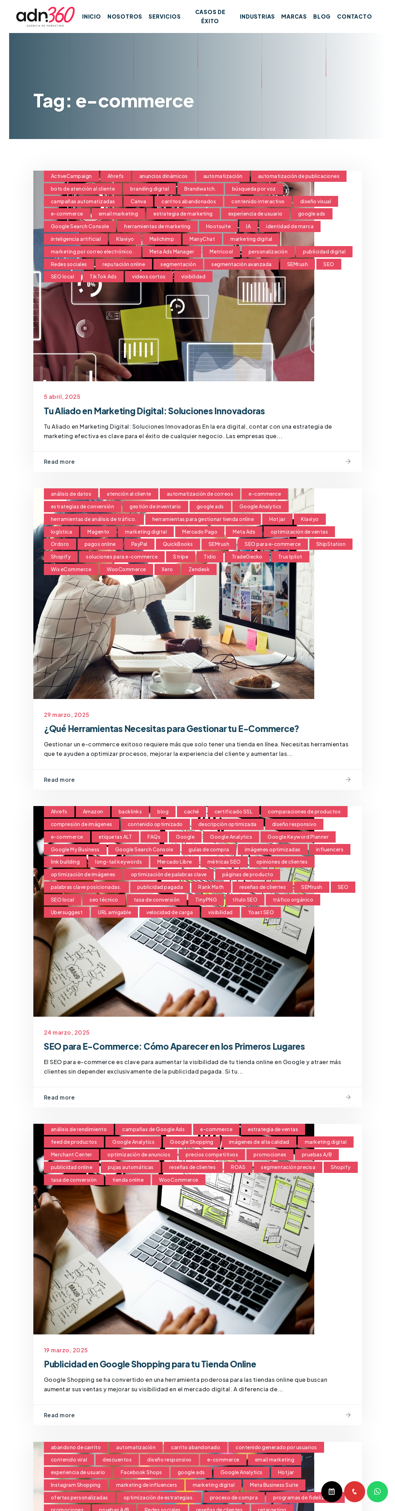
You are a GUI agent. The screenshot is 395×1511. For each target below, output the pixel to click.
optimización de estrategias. (159, 1498)
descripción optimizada (227, 825)
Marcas (294, 16)
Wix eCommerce (71, 569)
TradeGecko (247, 557)
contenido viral (69, 1461)
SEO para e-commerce (273, 544)
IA (248, 226)
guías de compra (209, 849)
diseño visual (315, 201)
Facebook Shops (141, 1473)
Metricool (221, 251)
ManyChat (202, 239)
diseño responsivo (294, 825)
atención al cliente (129, 494)
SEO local (62, 276)
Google (185, 837)
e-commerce (67, 213)
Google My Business (75, 849)
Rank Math (211, 887)
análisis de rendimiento (79, 1130)
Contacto (354, 16)
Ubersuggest (67, 912)
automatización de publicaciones (299, 176)
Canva (138, 201)
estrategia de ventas (273, 1130)
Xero (167, 569)
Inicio (97, 16)
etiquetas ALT (115, 837)
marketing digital (251, 239)
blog (163, 812)
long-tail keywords (118, 862)
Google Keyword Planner (298, 837)
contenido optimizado (155, 825)
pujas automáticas (131, 1167)
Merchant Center (71, 1155)
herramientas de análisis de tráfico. (94, 519)
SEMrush (297, 264)
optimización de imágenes (83, 875)
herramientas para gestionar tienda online (203, 519)
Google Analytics (260, 506)
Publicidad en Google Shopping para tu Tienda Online (170, 1364)
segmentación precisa (288, 1167)
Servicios (171, 16)
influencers (330, 849)
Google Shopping (191, 1143)
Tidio (210, 557)
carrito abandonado (195, 1448)
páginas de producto (248, 875)
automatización (223, 176)
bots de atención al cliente (83, 188)
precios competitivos (212, 1155)
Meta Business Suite (274, 1486)
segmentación (178, 264)
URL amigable (114, 912)
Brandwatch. (200, 188)
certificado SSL (234, 812)
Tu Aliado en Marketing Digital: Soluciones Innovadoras (174, 410)
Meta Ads (244, 531)
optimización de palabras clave (169, 875)
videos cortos (149, 276)
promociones (270, 1155)
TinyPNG (206, 900)
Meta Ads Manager (172, 251)
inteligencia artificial (76, 239)
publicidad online (72, 1167)
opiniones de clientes (282, 862)
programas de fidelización (305, 1498)
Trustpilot (290, 557)
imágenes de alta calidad (259, 1143)
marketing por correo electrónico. (92, 251)
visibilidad (193, 276)
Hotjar (277, 519)
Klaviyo (125, 239)
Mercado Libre (174, 862)
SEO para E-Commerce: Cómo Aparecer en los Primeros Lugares (197, 1046)
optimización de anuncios (138, 1155)
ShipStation (331, 544)
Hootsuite (218, 226)
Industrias (257, 16)
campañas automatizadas (83, 201)
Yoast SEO (261, 912)
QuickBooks (178, 544)
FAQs (153, 837)
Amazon (93, 812)
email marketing (118, 213)
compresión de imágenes (81, 825)
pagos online (100, 544)
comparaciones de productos (304, 812)
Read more (60, 462)
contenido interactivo (258, 201)
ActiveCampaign (71, 176)
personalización (268, 251)
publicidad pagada (160, 887)
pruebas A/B (317, 1155)
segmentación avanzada (241, 264)
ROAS (238, 1167)
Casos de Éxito (213, 16)
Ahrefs (115, 176)
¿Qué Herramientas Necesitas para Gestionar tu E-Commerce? (193, 728)
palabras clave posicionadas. (86, 887)
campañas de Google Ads (153, 1130)
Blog (322, 16)
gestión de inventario (155, 506)
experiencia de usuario (255, 213)
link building (65, 862)
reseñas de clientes (262, 887)
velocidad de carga (169, 912)
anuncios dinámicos (163, 176)
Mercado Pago (199, 531)
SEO (328, 264)
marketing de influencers (146, 1486)
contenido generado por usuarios (276, 1448)
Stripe (180, 557)
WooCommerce (126, 569)
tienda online (128, 1180)
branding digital (149, 188)
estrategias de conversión (82, 506)
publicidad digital (324, 251)
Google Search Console (80, 226)
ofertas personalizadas (79, 1498)
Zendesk (199, 569)
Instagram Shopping (76, 1486)
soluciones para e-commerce (122, 557)
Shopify (61, 557)
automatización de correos (200, 494)
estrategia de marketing (183, 213)
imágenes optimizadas (273, 849)
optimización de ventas (299, 531)
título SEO (244, 900)
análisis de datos (71, 494)
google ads (311, 213)
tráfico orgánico (293, 900)
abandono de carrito (76, 1448)
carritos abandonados (189, 201)
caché (191, 812)
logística (61, 531)
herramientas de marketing (157, 226)
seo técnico (104, 900)
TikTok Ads (103, 276)
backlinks (130, 812)
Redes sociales (69, 264)
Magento (98, 531)
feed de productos (74, 1143)
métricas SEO (224, 862)
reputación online (124, 264)
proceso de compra (234, 1498)
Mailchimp (162, 239)
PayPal (139, 544)
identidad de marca (290, 226)
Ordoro (60, 544)
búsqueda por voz (254, 188)
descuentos (117, 1461)
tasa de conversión (157, 900)
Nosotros (131, 16)
